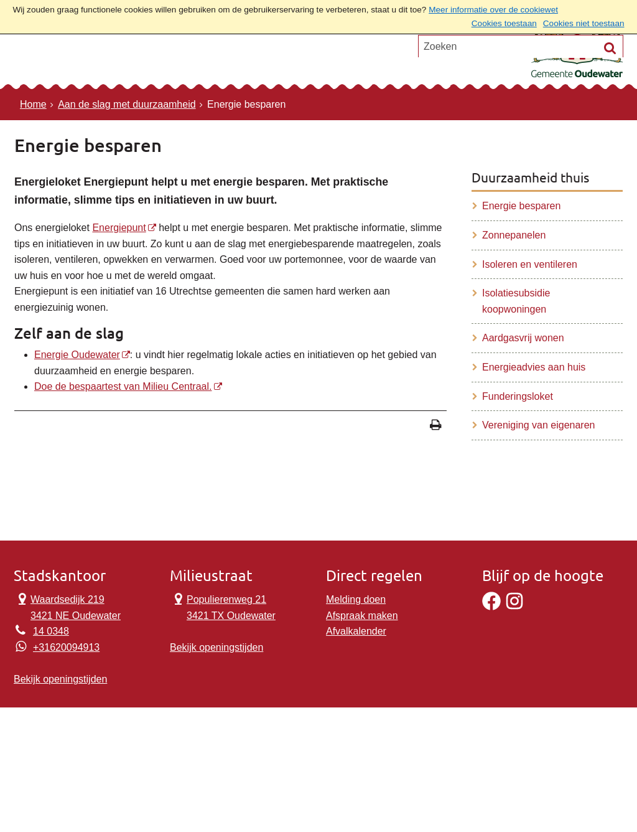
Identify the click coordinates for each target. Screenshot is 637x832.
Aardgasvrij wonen (523, 338)
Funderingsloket (517, 396)
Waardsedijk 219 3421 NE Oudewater (67, 606)
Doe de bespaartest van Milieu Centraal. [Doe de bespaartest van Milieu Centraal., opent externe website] (123, 386)
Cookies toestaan (504, 23)
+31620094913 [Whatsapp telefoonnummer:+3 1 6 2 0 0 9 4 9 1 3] (66, 647)
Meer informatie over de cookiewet (493, 9)
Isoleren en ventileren (529, 264)
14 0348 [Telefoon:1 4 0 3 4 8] (51, 631)
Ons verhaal (230, 59)
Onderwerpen (65, 59)
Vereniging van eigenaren (538, 425)
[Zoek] (610, 105)
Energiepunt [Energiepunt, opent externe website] (119, 227)
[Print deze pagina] (436, 426)
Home (33, 104)
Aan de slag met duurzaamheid (126, 104)
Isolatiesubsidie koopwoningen (516, 301)
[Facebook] (491, 607)
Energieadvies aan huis (533, 367)
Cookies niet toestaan (584, 23)
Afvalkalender (356, 631)
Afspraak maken (362, 615)
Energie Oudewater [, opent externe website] (77, 354)
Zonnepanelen (514, 235)
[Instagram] (514, 607)
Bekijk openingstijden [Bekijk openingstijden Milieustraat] (216, 647)
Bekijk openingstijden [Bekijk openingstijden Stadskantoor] (60, 679)
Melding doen (356, 599)
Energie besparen (521, 206)
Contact (150, 59)
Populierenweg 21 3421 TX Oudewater (223, 606)
